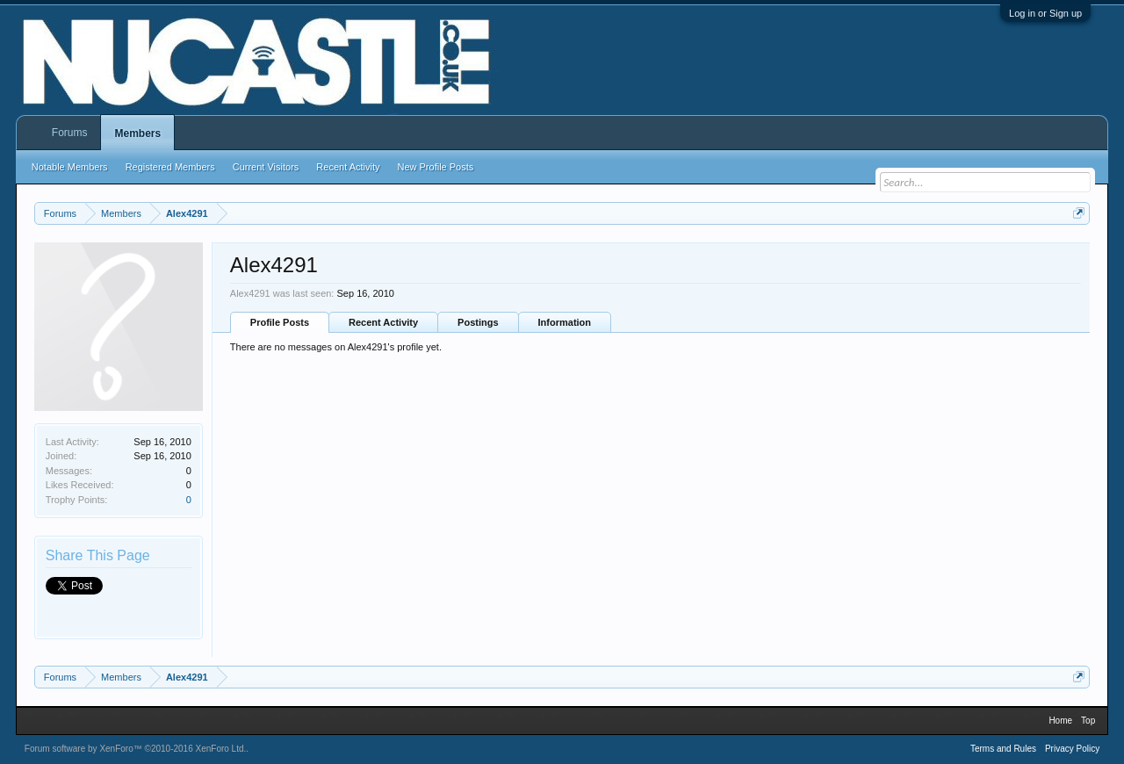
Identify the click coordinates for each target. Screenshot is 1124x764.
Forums (70, 132)
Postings (478, 322)
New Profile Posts (435, 167)
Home (1060, 720)
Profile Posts (279, 322)
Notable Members (70, 167)
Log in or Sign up (1045, 13)
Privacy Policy (1072, 748)
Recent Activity (383, 322)
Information (565, 322)
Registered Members (170, 167)
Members (137, 133)
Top (1088, 720)
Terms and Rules (1003, 748)
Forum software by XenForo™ (136, 748)
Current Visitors (266, 167)
